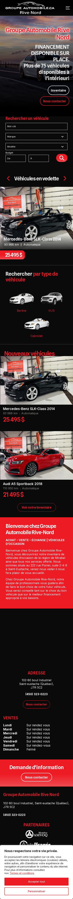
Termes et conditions (22, 873)
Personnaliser (36, 891)
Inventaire (58, 90)
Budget (30, 157)
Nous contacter (54, 101)
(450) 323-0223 (14, 815)
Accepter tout (36, 881)
